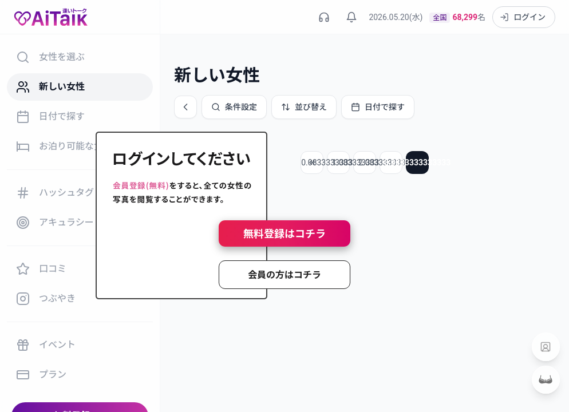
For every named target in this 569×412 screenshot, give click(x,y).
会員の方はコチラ (284, 275)
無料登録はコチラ (284, 234)
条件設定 (234, 107)
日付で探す (378, 107)
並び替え (304, 107)
